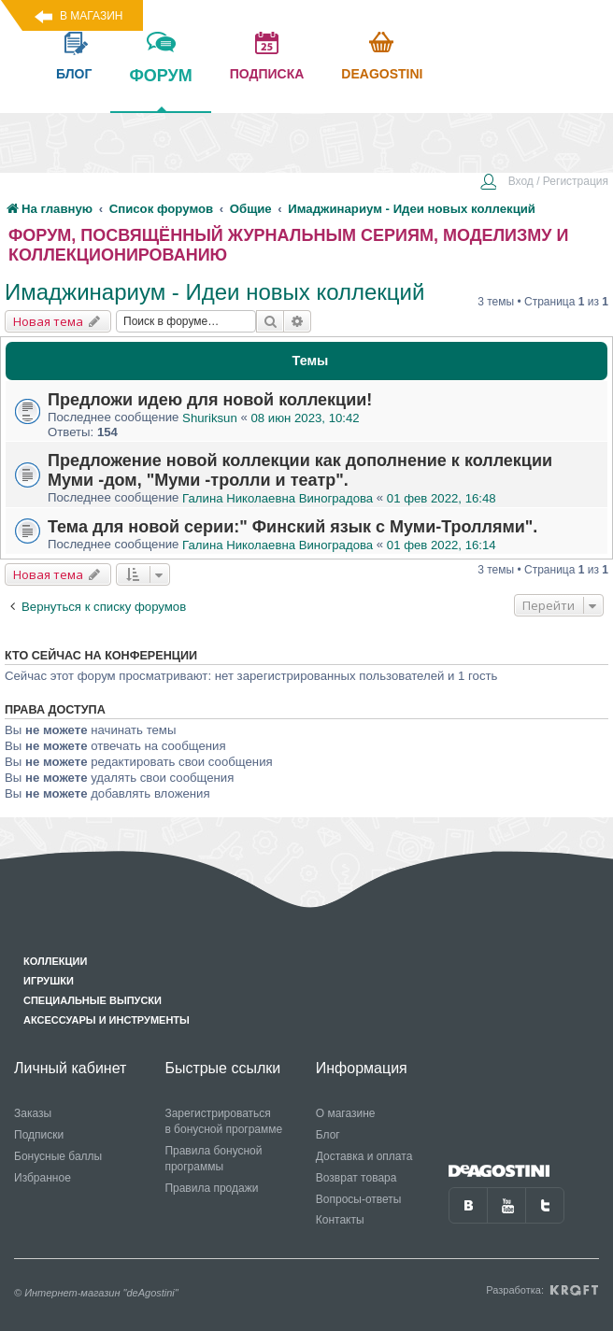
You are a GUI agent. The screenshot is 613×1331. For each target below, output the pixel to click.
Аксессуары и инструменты (106, 1020)
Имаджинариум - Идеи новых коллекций (214, 291)
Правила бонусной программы (213, 1158)
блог (74, 73)
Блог (328, 1134)
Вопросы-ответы (359, 1199)
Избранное (42, 1177)
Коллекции (55, 961)
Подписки (39, 1134)
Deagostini (381, 73)
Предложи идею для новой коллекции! (210, 399)
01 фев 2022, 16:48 (441, 498)
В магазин (91, 15)
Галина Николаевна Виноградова (277, 498)
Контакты (340, 1219)
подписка (267, 73)
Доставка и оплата (364, 1156)
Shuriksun (209, 418)
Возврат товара (356, 1177)
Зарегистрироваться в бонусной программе (223, 1121)
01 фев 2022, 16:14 (441, 545)
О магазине (346, 1113)
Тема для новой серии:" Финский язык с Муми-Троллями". (292, 526)
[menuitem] (543, 183)
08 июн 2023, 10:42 (304, 418)
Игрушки (48, 980)
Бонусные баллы (58, 1156)
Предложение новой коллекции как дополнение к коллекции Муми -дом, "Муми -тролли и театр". (300, 470)
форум (160, 88)
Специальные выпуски (92, 1000)
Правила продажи (211, 1188)
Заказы (32, 1113)
